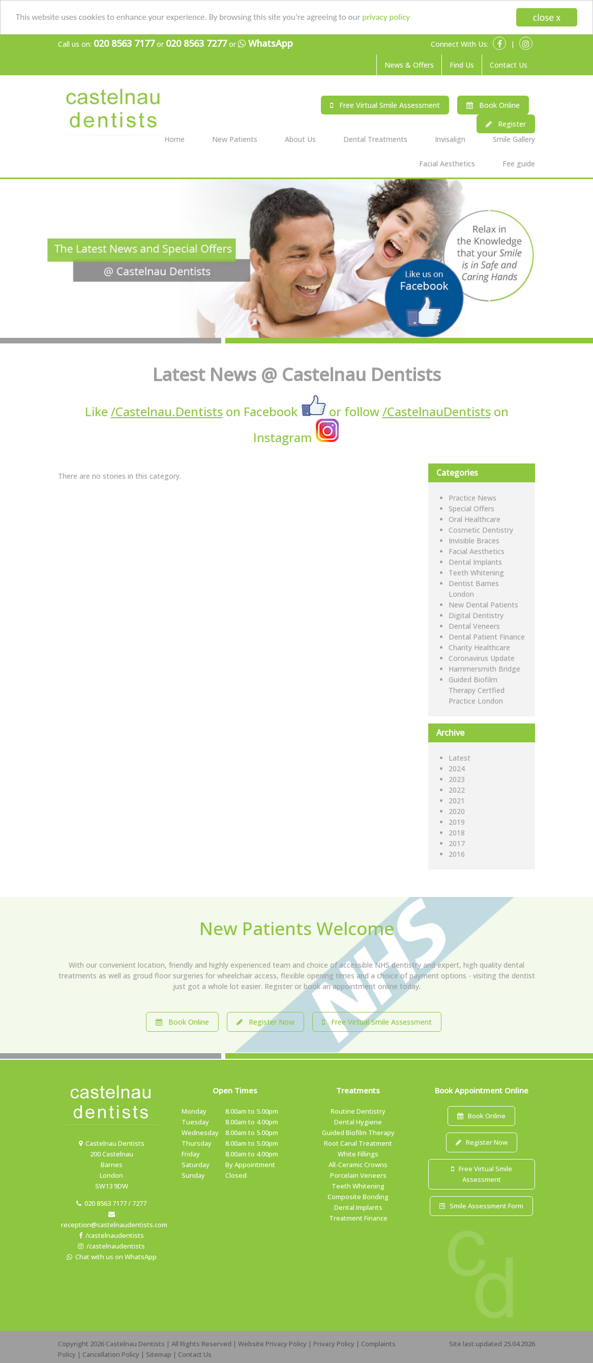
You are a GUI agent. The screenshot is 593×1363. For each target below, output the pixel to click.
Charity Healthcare (479, 647)
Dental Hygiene (358, 1121)
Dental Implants (475, 562)
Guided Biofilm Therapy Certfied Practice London (477, 690)
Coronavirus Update (482, 658)
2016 (457, 854)
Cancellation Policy (110, 1354)
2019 (457, 822)
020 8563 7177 (124, 43)
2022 (457, 790)
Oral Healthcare (474, 519)
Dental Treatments (375, 139)
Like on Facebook (191, 411)
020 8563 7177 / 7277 (111, 1203)
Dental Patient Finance (487, 637)
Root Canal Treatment (358, 1143)
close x (547, 17)
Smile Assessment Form (481, 1205)
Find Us (462, 65)
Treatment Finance (358, 1218)
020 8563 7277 (196, 43)
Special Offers (471, 508)
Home (174, 139)
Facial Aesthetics (447, 163)
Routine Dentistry (358, 1111)
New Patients (234, 139)
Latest (459, 758)
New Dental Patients (483, 605)
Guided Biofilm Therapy (358, 1132)
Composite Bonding (358, 1196)
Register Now (265, 1022)
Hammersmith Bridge (484, 669)
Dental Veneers (474, 626)
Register (506, 124)
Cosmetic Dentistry (481, 530)
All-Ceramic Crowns (358, 1164)
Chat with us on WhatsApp (112, 1256)
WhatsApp (265, 43)
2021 (457, 800)
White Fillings (358, 1153)
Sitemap (158, 1354)
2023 (457, 779)
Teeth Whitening (476, 572)
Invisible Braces (474, 540)
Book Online (493, 105)
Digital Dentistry (476, 615)
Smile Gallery (514, 139)
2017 (457, 843)
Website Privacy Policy (272, 1343)
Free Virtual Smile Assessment (385, 105)
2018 (457, 832)
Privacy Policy (333, 1343)
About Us (300, 139)
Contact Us (508, 65)
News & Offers (409, 65)
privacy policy (386, 17)
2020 (457, 811)
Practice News (472, 498)
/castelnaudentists (111, 1235)
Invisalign (450, 139)
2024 (457, 768)
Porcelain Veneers (358, 1175)
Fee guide (518, 163)
